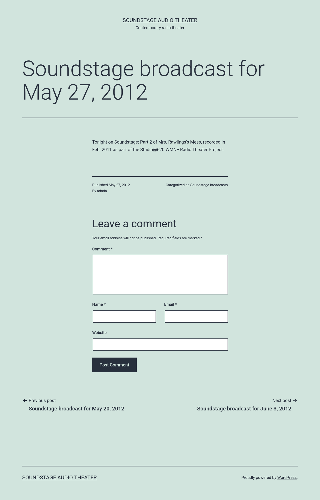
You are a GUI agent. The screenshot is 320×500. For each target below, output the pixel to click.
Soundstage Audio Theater (160, 20)
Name (99, 304)
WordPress (287, 477)
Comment (102, 249)
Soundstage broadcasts (209, 185)
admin (102, 191)
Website (99, 332)
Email (170, 304)
